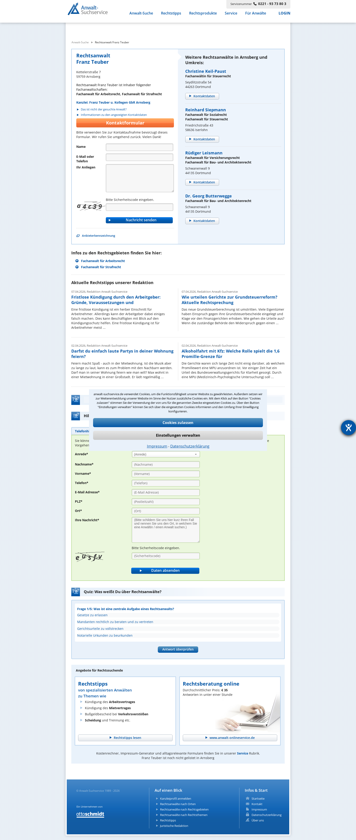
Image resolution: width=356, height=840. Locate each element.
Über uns (258, 820)
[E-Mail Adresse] (166, 492)
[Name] (139, 147)
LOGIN (284, 15)
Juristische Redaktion (174, 826)
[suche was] (107, 29)
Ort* (78, 511)
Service (231, 15)
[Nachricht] (140, 178)
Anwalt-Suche (141, 15)
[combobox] (166, 454)
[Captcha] (139, 207)
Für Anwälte (255, 15)
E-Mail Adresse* (87, 492)
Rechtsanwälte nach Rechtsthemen (184, 815)
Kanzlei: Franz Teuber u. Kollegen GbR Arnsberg (113, 102)
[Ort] (166, 511)
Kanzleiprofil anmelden (175, 798)
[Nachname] (166, 464)
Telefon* (81, 483)
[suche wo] (190, 29)
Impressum (157, 446)
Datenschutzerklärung (189, 446)
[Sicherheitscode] (166, 556)
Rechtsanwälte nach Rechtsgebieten (184, 809)
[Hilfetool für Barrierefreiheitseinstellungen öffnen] (348, 427)
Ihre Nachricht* (87, 520)
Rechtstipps (171, 15)
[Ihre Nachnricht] (166, 530)
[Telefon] (139, 157)
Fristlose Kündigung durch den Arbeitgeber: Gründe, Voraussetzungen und (116, 299)
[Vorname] (166, 473)
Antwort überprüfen (178, 649)
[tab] (84, 431)
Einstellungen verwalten (178, 435)
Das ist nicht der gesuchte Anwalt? (104, 109)
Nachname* (84, 464)
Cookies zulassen (178, 422)
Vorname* (83, 473)
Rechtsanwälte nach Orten (178, 804)
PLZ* (78, 501)
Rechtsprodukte (203, 15)
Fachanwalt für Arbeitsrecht (103, 261)
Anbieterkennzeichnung (98, 236)
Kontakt (257, 804)
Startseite (258, 798)
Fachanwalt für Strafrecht (101, 267)
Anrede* (81, 454)
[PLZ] (166, 501)
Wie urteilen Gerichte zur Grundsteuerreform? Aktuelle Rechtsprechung (229, 299)
